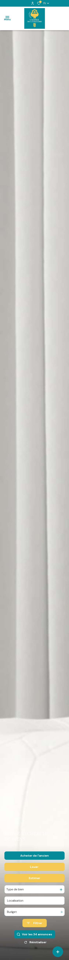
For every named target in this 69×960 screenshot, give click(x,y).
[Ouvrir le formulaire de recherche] (34, 923)
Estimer (34, 878)
